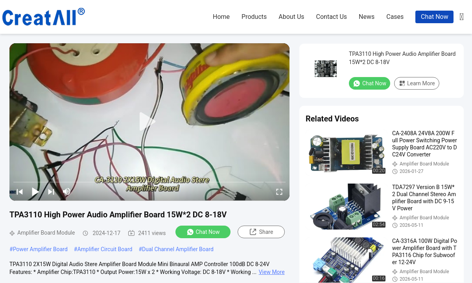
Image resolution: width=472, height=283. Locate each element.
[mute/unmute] (67, 191)
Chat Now (434, 16)
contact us (331, 16)
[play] (149, 122)
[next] (51, 191)
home (221, 16)
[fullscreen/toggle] (279, 191)
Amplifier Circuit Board (104, 249)
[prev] (20, 191)
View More (272, 272)
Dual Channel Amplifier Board (178, 249)
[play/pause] (35, 191)
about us (291, 16)
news (366, 16)
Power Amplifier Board (40, 249)
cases (395, 16)
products (254, 16)
